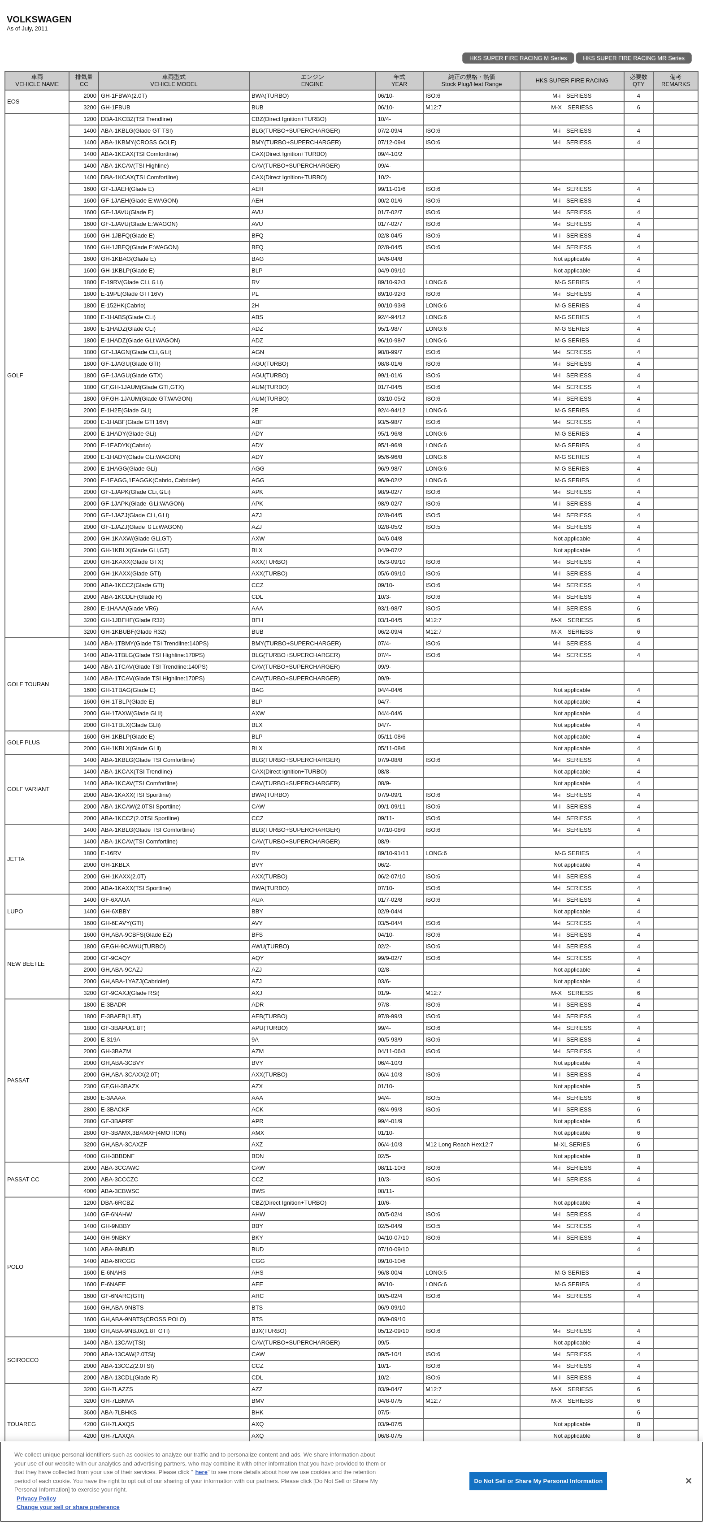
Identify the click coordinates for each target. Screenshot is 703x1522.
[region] (351, 1481)
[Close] (689, 1481)
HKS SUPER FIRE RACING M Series (518, 58)
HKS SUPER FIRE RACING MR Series (634, 58)
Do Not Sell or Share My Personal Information (538, 1481)
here (201, 1472)
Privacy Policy (36, 1498)
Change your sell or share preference (68, 1507)
